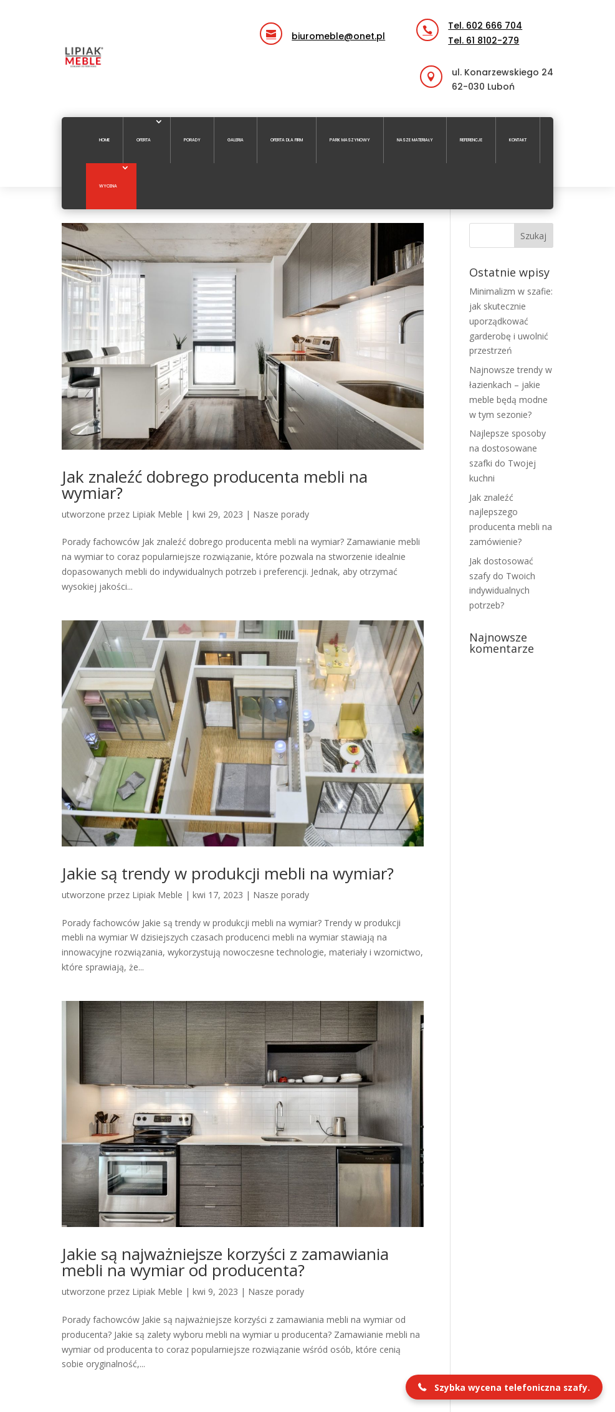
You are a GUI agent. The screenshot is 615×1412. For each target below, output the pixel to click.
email (296, 24)
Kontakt (518, 140)
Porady (192, 140)
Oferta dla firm (286, 140)
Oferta (143, 140)
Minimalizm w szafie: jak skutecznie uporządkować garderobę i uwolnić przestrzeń (511, 320)
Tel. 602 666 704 (485, 25)
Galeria (235, 140)
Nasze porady (281, 514)
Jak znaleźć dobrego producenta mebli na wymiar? (215, 484)
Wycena (108, 186)
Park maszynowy (350, 140)
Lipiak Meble (157, 514)
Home (104, 140)
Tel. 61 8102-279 (483, 40)
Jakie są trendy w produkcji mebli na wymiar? (228, 873)
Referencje (471, 140)
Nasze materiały (415, 140)
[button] (504, 1387)
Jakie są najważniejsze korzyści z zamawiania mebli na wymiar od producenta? (225, 1262)
